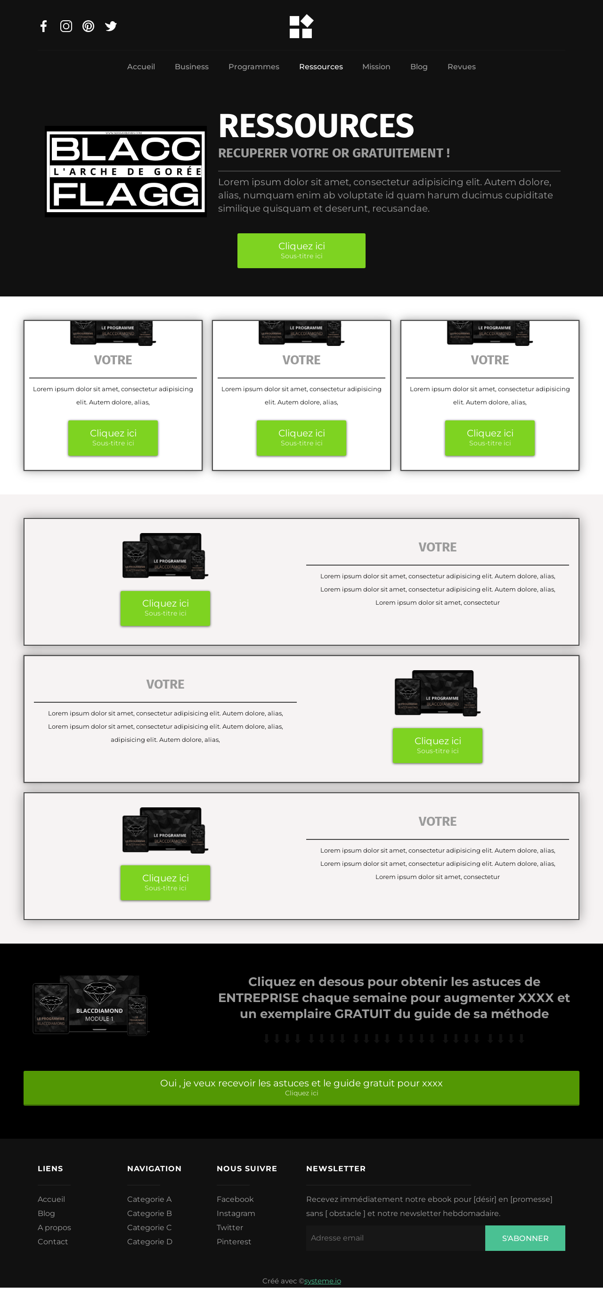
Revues (462, 66)
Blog (419, 66)
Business (192, 66)
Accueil (141, 66)
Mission (376, 66)
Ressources (321, 66)
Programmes (253, 66)
